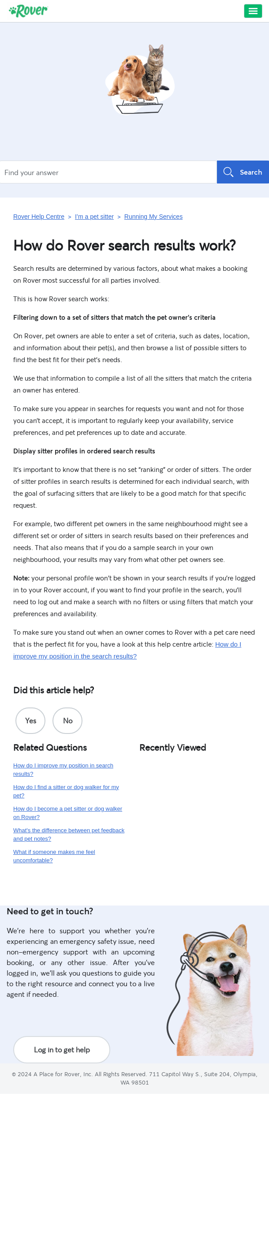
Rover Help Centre (38, 216)
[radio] (30, 720)
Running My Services (153, 216)
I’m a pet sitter (94, 216)
